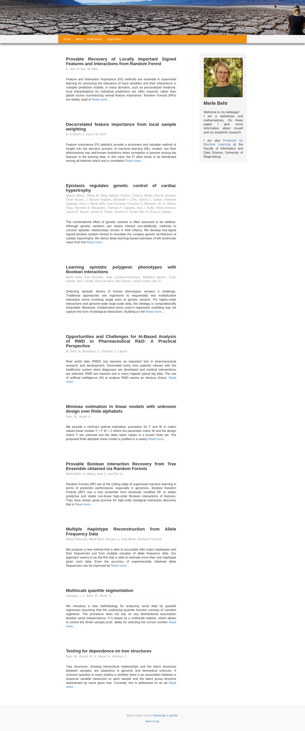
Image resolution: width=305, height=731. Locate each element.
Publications (94, 39)
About (79, 39)
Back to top (152, 721)
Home (67, 39)
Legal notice (114, 39)
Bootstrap (159, 715)
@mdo (174, 715)
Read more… (100, 99)
